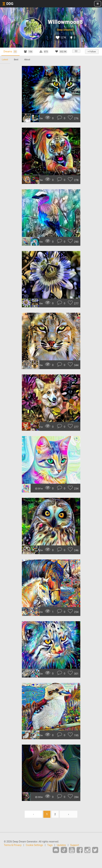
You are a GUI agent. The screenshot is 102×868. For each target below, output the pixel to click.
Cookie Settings (34, 848)
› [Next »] (68, 817)
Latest (5, 62)
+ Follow (91, 51)
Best (17, 62)
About (28, 62)
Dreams (11, 51)
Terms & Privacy (12, 848)
